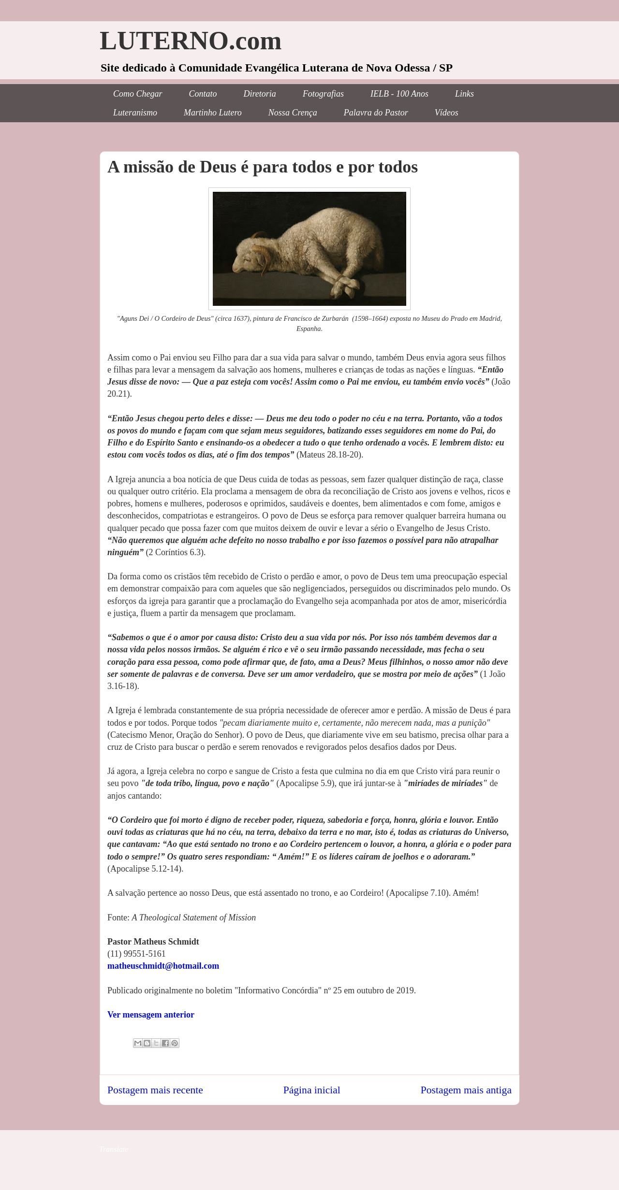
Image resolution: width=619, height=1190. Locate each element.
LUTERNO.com (191, 40)
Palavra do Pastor (376, 112)
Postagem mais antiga (466, 1090)
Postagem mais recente (155, 1090)
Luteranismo (135, 112)
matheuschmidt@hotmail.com (163, 966)
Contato (203, 94)
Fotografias (323, 94)
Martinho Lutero (213, 112)
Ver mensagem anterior (150, 1014)
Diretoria (260, 94)
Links (464, 94)
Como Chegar (137, 94)
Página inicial (311, 1090)
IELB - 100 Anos (399, 94)
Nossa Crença (292, 112)
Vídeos (446, 112)
